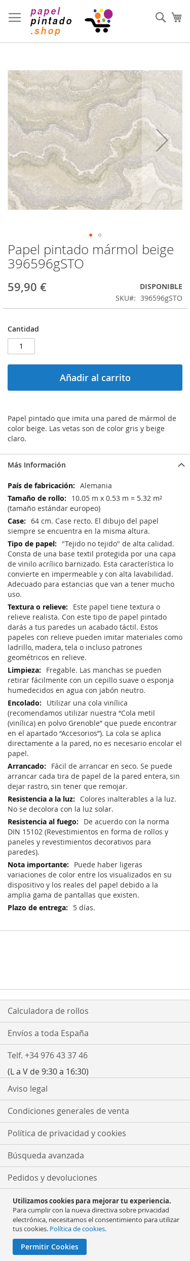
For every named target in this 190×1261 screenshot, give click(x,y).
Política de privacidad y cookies (67, 1133)
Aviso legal (28, 1088)
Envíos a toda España (48, 1033)
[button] (162, 140)
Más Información (37, 465)
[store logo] (71, 21)
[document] (96, 1225)
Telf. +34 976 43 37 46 (48, 1055)
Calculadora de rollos (48, 1010)
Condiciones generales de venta (68, 1110)
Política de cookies (77, 1228)
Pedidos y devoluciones (52, 1177)
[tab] (95, 465)
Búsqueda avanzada (46, 1155)
